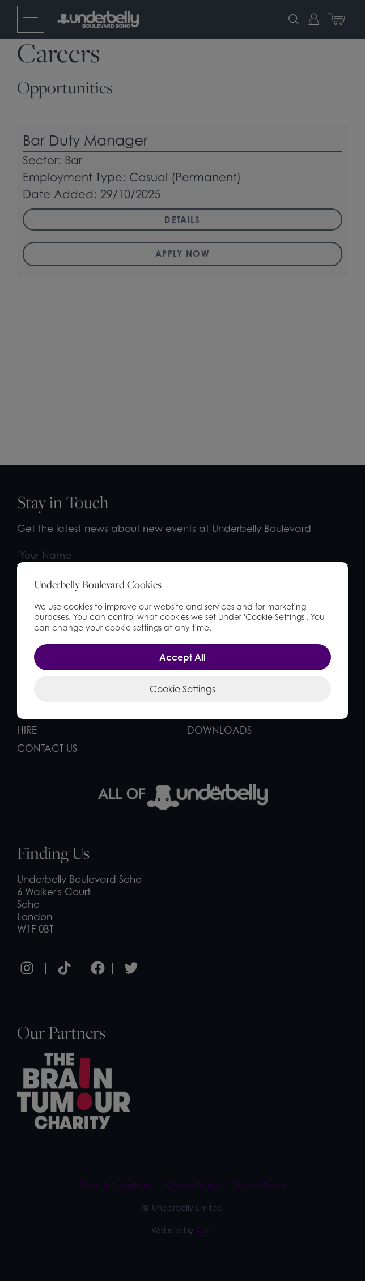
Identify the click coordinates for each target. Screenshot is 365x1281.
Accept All (182, 657)
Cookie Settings (182, 689)
